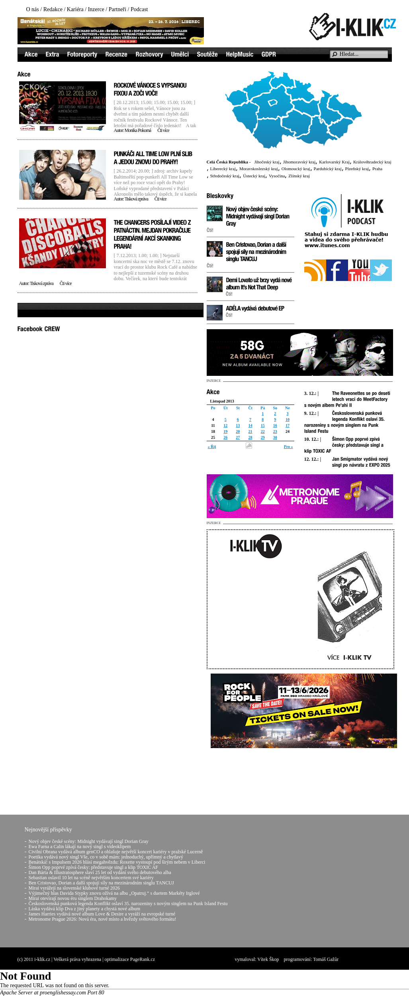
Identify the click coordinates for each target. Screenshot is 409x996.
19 (225, 431)
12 (225, 425)
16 (275, 425)
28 (250, 437)
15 (263, 425)
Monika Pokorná (138, 130)
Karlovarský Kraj (334, 161)
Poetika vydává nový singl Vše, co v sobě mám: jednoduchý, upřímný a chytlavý (106, 857)
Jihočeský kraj (266, 161)
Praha (377, 168)
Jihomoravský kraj (299, 161)
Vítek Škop (268, 959)
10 (288, 419)
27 (238, 437)
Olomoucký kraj (296, 168)
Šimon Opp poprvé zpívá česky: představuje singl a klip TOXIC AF (94, 867)
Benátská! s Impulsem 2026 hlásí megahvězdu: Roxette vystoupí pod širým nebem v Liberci (117, 862)
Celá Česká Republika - (229, 161)
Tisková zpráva (136, 199)
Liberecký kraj (223, 168)
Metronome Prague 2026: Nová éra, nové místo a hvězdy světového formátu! (102, 919)
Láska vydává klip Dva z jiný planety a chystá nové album (85, 909)
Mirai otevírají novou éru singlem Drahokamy (73, 898)
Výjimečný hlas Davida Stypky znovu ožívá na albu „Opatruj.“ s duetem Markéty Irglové (114, 893)
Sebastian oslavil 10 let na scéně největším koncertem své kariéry (91, 877)
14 (250, 425)
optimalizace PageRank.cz (130, 959)
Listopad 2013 (222, 401)
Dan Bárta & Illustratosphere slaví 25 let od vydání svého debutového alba (100, 872)
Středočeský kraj (225, 175)
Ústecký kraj (254, 175)
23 (275, 431)
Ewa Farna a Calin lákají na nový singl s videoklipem (80, 846)
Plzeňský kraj (357, 168)
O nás (32, 9)
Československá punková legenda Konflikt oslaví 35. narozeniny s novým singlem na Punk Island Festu (128, 903)
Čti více (163, 130)
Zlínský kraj (298, 175)
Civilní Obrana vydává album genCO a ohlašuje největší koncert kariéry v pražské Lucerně (116, 852)
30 (275, 437)
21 (250, 431)
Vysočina (277, 175)
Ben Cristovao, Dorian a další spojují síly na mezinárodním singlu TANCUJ (101, 883)
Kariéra (75, 9)
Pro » (288, 446)
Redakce (53, 9)
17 (288, 425)
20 (238, 431)
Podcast (139, 9)
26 (225, 437)
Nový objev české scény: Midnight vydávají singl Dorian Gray (89, 841)
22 (263, 431)
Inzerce (96, 9)
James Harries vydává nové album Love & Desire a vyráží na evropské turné (102, 914)
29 (263, 437)
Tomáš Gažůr (326, 959)
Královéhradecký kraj (372, 161)
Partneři (117, 9)
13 (238, 425)
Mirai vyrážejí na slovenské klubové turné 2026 (74, 888)
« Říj (212, 446)
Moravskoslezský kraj (258, 168)
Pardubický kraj (328, 168)
